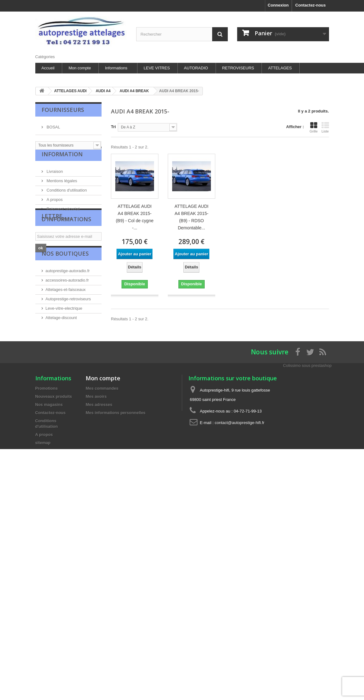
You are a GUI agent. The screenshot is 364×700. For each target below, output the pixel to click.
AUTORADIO (196, 68)
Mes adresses (99, 455)
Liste (325, 127)
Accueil (48, 68)
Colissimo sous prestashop (307, 416)
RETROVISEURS (238, 68)
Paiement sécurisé (63, 216)
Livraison (54, 179)
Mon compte (79, 68)
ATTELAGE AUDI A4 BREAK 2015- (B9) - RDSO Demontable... (191, 217)
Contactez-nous (310, 5)
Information (62, 164)
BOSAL (53, 124)
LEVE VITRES (157, 68)
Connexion (278, 5)
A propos (54, 207)
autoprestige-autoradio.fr (68, 315)
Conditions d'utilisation (66, 197)
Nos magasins (59, 225)
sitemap (43, 493)
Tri (113, 126)
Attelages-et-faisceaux (66, 334)
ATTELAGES (280, 68)
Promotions (46, 439)
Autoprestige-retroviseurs (68, 343)
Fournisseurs (63, 109)
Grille (314, 127)
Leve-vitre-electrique (64, 353)
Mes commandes (102, 439)
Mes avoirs (96, 447)
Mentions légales (61, 188)
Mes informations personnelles (115, 463)
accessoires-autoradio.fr (67, 324)
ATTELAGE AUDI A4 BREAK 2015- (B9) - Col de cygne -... (135, 217)
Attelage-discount (61, 362)
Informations (116, 68)
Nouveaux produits (53, 447)
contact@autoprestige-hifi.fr (239, 473)
